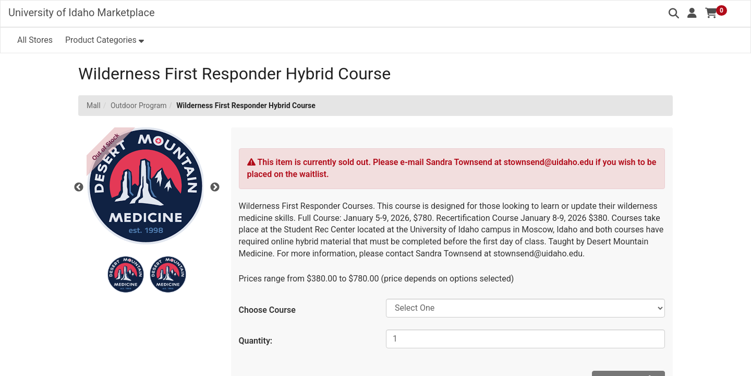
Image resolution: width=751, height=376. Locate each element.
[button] (692, 13)
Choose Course (267, 310)
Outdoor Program (139, 105)
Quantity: (256, 341)
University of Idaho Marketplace (81, 12)
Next (215, 187)
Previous (79, 187)
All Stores (35, 40)
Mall (94, 105)
